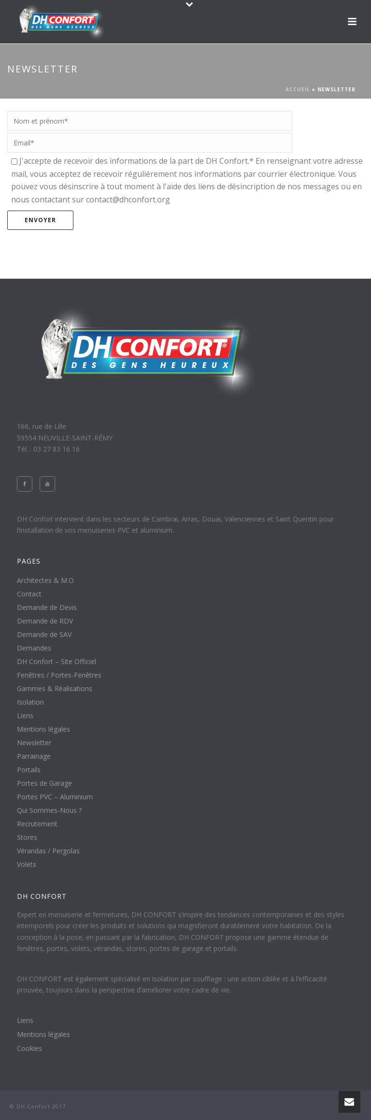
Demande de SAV (44, 634)
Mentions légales (43, 729)
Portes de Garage (44, 783)
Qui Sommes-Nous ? (49, 810)
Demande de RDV (45, 621)
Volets (26, 864)
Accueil (297, 89)
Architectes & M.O (45, 580)
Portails (29, 770)
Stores (27, 837)
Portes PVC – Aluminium (55, 797)
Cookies (29, 1048)
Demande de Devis (47, 607)
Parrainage (34, 756)
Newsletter (34, 742)
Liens (25, 715)
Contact (29, 594)
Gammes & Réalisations (54, 688)
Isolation (30, 702)
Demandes (34, 648)
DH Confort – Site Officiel (56, 661)
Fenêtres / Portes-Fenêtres (59, 675)
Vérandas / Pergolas (48, 851)
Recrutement (37, 824)
